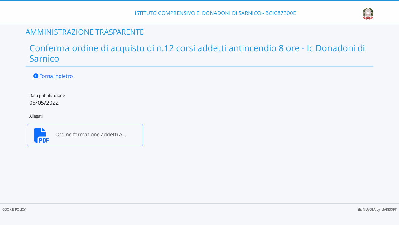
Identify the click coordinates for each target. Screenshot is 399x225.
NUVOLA (366, 210)
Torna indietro (53, 75)
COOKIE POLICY (14, 210)
